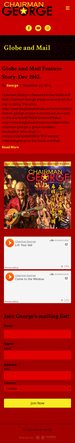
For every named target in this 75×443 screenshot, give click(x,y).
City (7, 369)
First (7, 348)
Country (10, 383)
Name (10, 344)
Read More (10, 147)
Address (12, 365)
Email (10, 326)
